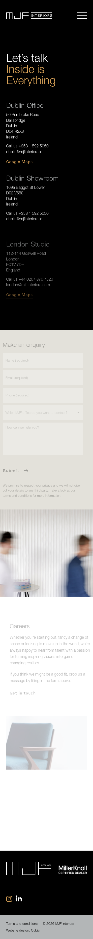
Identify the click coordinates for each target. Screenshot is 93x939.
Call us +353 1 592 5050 (27, 146)
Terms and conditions (22, 924)
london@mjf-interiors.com (28, 283)
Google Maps (19, 161)
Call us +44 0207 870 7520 (29, 277)
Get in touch (24, 693)
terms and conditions (15, 496)
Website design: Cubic (23, 930)
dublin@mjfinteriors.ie (24, 151)
